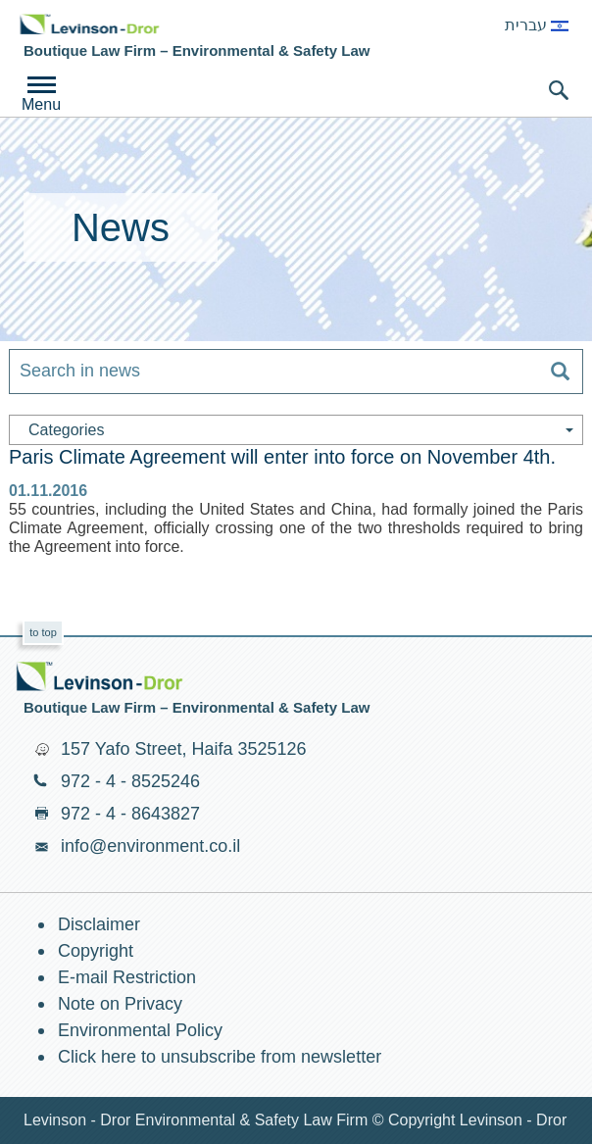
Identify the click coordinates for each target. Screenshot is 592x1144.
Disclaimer (99, 924)
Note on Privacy (120, 1004)
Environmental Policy (140, 1030)
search (558, 90)
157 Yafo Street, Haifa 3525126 (184, 749)
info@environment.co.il (150, 846)
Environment (90, 24)
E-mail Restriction (127, 977)
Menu (41, 104)
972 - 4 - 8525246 (130, 781)
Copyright (95, 951)
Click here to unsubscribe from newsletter (219, 1057)
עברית (536, 25)
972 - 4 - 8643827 (130, 813)
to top (43, 632)
